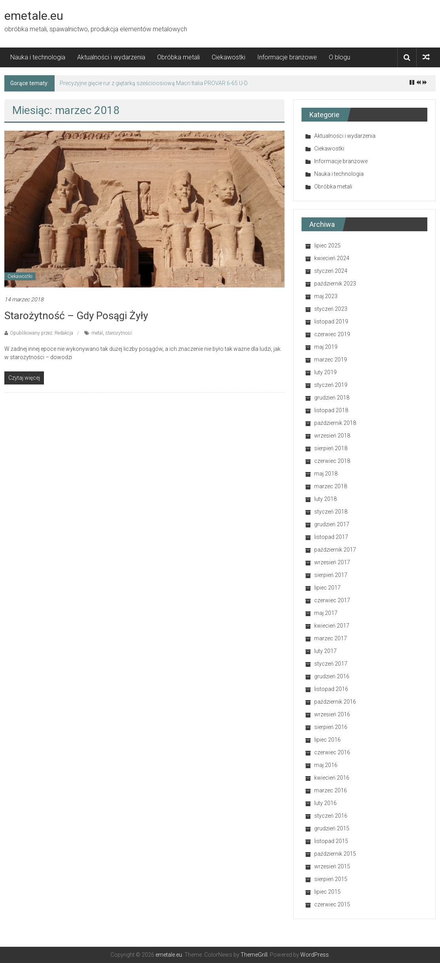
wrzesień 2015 (332, 866)
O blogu (339, 57)
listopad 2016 (331, 689)
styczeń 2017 (330, 663)
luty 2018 (325, 499)
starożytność (118, 333)
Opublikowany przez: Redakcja (41, 333)
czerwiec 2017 (332, 600)
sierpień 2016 (330, 727)
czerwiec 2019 (332, 334)
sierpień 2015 (330, 879)
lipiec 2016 (327, 740)
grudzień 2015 (331, 828)
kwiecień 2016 (331, 778)
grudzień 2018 (331, 397)
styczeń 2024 (330, 271)
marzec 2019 (330, 359)
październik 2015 (335, 854)
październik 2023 (335, 283)
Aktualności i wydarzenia (111, 57)
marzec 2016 (330, 790)
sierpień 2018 (330, 448)
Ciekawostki (228, 57)
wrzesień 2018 (332, 435)
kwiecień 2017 (331, 625)
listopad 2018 (331, 410)
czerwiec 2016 (332, 752)
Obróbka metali (178, 57)
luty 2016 (325, 803)
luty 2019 (325, 372)
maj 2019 (326, 347)
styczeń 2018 (330, 511)
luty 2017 (325, 651)
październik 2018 (335, 423)
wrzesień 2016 (332, 714)
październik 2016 (335, 701)
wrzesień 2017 (332, 562)
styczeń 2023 (330, 309)
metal (97, 333)
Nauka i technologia (37, 57)
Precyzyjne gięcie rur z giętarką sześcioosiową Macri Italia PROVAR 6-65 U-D (154, 83)
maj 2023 (326, 296)
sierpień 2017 (330, 575)
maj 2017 (326, 613)
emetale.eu (33, 16)
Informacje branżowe (287, 57)
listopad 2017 (331, 537)
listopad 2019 (331, 321)
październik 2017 (335, 549)
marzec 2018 (330, 486)
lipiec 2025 (327, 245)
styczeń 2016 (330, 816)
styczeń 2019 (330, 385)
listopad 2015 (331, 841)
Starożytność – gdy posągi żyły (76, 316)
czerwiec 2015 (332, 904)
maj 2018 (326, 473)
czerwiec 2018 (332, 461)
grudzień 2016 (331, 676)
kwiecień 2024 (331, 258)
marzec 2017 (330, 638)
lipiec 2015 (327, 892)
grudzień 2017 (331, 524)
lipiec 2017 (327, 587)
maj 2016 (326, 765)
